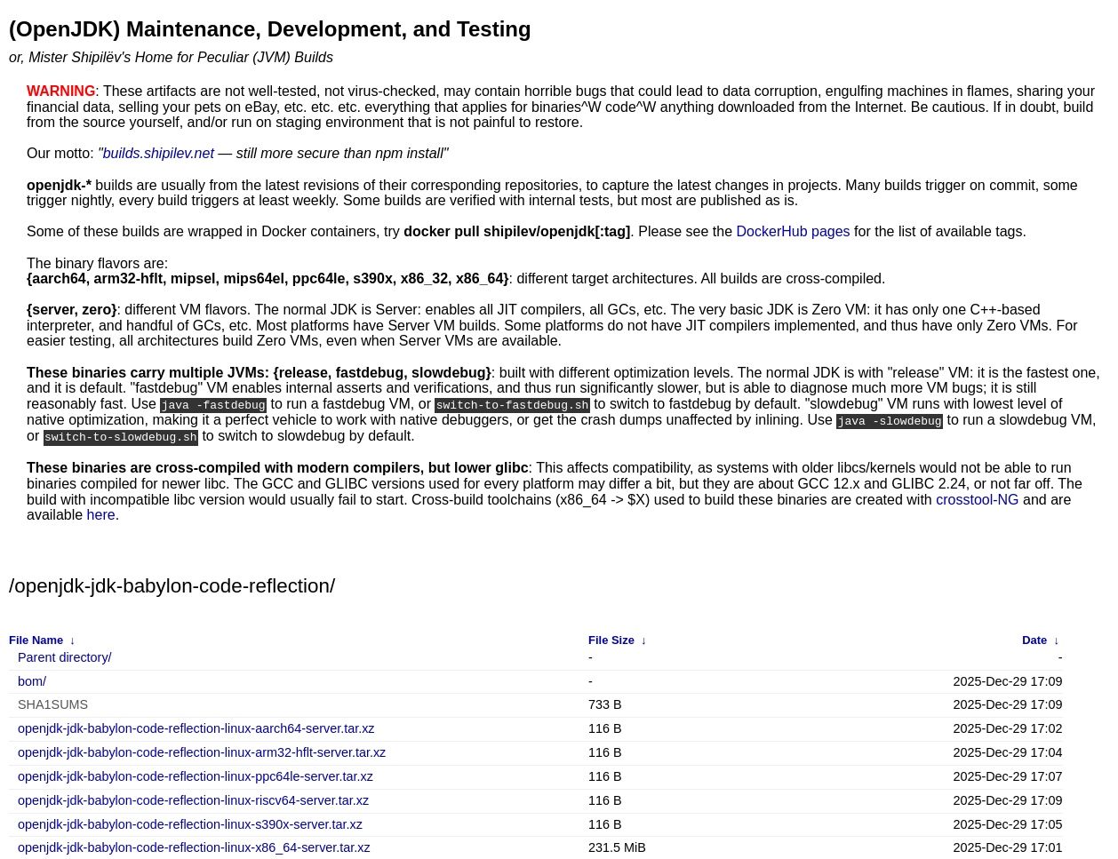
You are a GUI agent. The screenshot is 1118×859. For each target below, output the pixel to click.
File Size (611, 637)
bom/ (32, 679)
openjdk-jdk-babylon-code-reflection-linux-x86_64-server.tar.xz (194, 846)
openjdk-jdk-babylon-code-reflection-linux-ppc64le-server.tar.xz (195, 775)
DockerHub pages (793, 231)
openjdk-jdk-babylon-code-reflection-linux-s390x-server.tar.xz (190, 823)
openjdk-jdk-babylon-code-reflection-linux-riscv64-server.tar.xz (193, 799)
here (101, 513)
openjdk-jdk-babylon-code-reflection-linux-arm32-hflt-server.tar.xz (202, 751)
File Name (36, 637)
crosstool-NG (977, 497)
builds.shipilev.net (158, 153)
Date (1034, 637)
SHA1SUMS (53, 703)
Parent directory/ (65, 656)
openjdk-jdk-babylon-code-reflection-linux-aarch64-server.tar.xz (196, 727)
